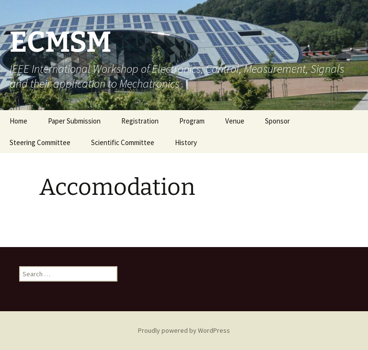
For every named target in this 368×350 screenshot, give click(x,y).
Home (18, 120)
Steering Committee (40, 142)
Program (192, 120)
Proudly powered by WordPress (184, 330)
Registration (140, 120)
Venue (234, 120)
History (186, 142)
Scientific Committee (122, 142)
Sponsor (277, 120)
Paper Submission (74, 120)
